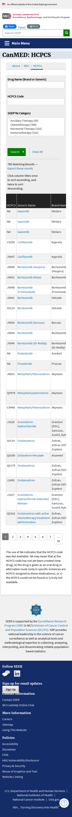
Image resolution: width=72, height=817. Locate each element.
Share (11, 26)
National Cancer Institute (29, 799)
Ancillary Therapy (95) (36, 121)
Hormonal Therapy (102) (36, 129)
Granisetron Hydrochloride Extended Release (33, 499)
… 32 (58, 539)
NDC (26, 66)
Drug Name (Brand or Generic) (26, 79)
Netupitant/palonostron (33, 393)
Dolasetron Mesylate (30, 455)
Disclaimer (9, 749)
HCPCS (37, 66)
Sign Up (11, 689)
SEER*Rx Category (19, 113)
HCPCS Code (15, 96)
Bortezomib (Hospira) (31, 267)
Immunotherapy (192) (36, 133)
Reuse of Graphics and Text (19, 771)
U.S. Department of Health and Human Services (35, 791)
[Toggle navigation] (17, 43)
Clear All (37, 152)
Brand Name (60, 205)
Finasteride (24, 364)
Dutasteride (25, 353)
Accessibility (10, 744)
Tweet (22, 27)
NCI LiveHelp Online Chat (18, 705)
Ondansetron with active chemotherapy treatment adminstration (33, 517)
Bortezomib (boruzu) (31, 322)
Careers (7, 719)
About (16, 66)
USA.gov (54, 799)
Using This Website (14, 730)
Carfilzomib (24, 242)
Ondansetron (26, 441)
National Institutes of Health (35, 795)
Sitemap (7, 724)
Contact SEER (10, 700)
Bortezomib (25, 298)
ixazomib (23, 211)
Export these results (20, 168)
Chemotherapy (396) (36, 125)
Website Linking (12, 777)
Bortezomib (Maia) (29, 277)
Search (15, 152)
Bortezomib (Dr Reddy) (32, 343)
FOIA (5, 755)
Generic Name (26, 205)
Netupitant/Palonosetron (33, 374)
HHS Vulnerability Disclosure (20, 760)
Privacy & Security (13, 766)
